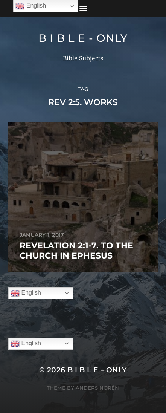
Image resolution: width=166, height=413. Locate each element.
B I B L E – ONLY (97, 370)
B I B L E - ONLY (83, 38)
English (26, 293)
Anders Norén (97, 388)
